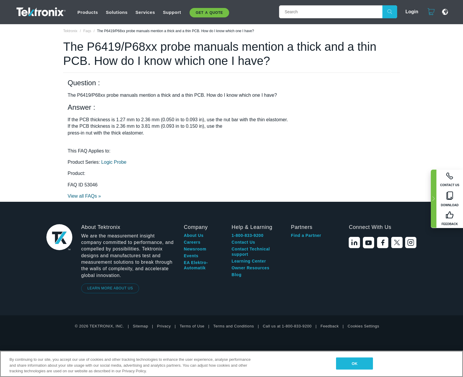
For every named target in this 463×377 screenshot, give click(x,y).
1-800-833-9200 (247, 235)
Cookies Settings (363, 326)
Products (87, 12)
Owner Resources (250, 267)
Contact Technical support (250, 252)
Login (409, 11)
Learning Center (248, 261)
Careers (192, 242)
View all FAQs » (84, 196)
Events (191, 255)
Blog (236, 274)
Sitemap (140, 326)
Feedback (329, 326)
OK (355, 363)
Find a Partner (306, 235)
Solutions (117, 12)
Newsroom (195, 249)
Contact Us (243, 242)
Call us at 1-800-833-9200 (287, 326)
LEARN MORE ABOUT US (110, 288)
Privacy (164, 326)
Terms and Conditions (233, 326)
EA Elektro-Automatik (196, 265)
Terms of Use (192, 326)
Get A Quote (209, 13)
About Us (193, 235)
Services (145, 12)
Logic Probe (113, 162)
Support (172, 12)
